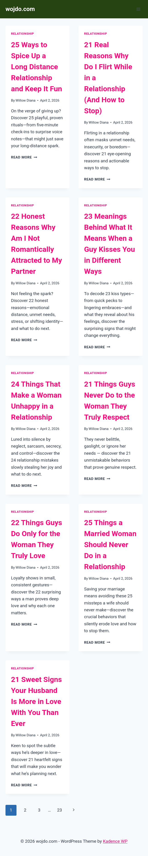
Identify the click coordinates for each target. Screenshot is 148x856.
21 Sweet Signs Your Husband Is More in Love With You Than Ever (36, 701)
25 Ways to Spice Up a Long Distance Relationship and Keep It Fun (36, 66)
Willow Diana (26, 100)
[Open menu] (138, 9)
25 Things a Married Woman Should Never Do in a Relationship (110, 544)
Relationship (22, 33)
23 (59, 810)
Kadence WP (115, 841)
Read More (24, 157)
